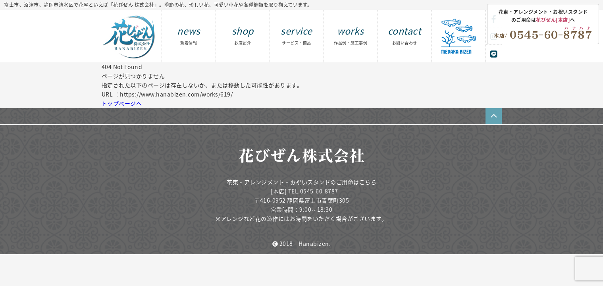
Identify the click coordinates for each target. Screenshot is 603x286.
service (296, 35)
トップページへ (122, 103)
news (188, 35)
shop (243, 35)
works (350, 35)
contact (405, 35)
